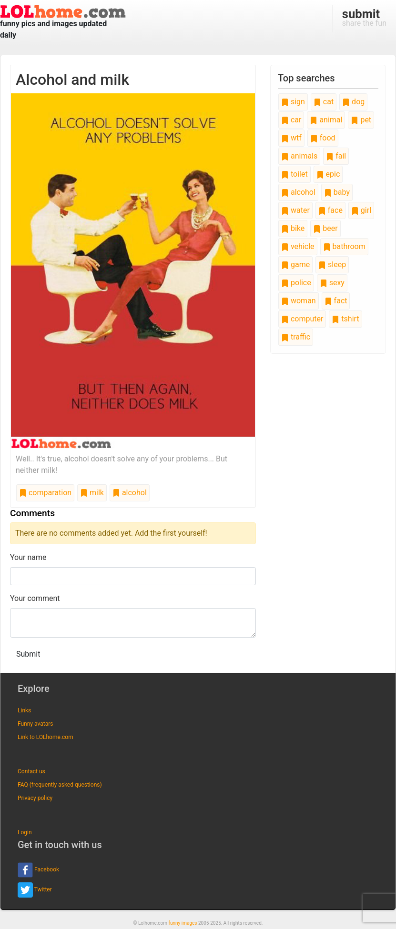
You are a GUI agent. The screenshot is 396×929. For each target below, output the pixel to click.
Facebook (38, 870)
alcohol (129, 492)
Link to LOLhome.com (45, 737)
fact (336, 300)
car (291, 119)
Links (24, 710)
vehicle (298, 246)
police (296, 282)
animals (299, 155)
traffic (295, 336)
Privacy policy (35, 798)
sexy (332, 282)
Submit (28, 654)
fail (336, 155)
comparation (45, 492)
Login (25, 832)
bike (293, 228)
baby (337, 192)
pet (361, 119)
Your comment (35, 598)
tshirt (345, 318)
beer (325, 228)
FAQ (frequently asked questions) (60, 784)
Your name (28, 557)
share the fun (364, 17)
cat (324, 101)
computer (302, 318)
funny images (183, 923)
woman (298, 300)
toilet (294, 174)
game (295, 264)
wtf (291, 137)
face (330, 210)
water (295, 210)
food (322, 137)
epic (328, 174)
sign (293, 101)
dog (353, 101)
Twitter (35, 890)
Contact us (31, 771)
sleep (332, 264)
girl (361, 210)
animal (326, 119)
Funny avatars (35, 723)
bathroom (344, 246)
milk (92, 492)
